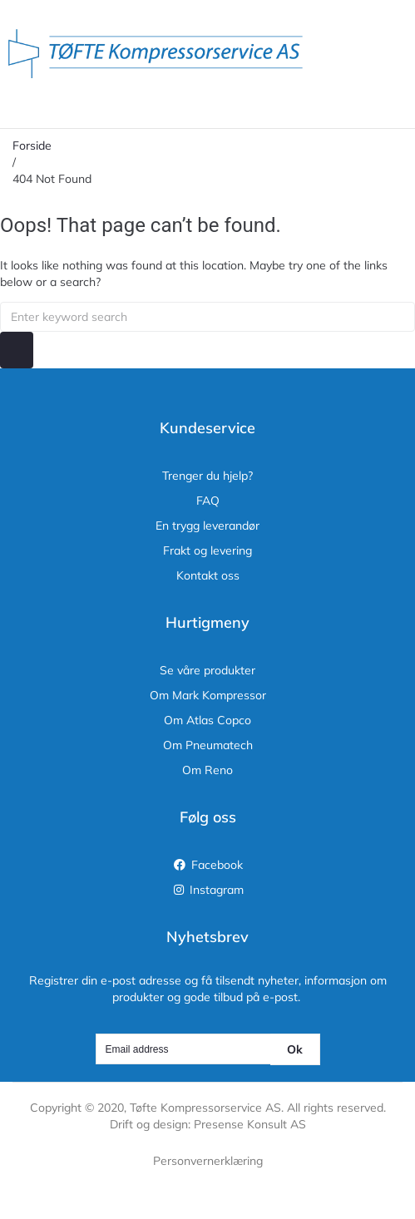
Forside (32, 145)
